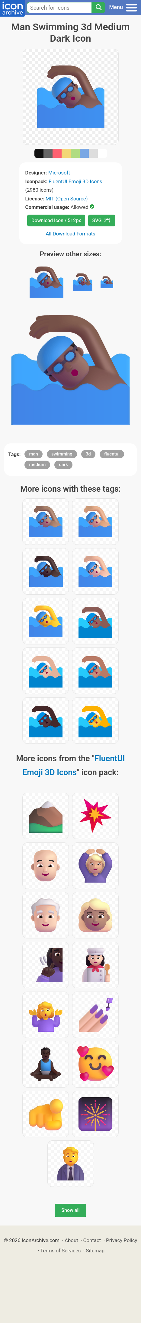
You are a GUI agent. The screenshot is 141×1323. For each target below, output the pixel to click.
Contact (92, 1240)
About (71, 1240)
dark (63, 464)
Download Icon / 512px (56, 220)
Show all (70, 1210)
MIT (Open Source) (67, 199)
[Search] (98, 7)
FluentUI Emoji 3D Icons (75, 181)
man (33, 454)
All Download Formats (70, 234)
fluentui (112, 454)
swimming (61, 454)
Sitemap (95, 1251)
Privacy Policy (121, 1240)
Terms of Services (60, 1251)
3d (88, 454)
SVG (101, 220)
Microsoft (59, 173)
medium (37, 464)
